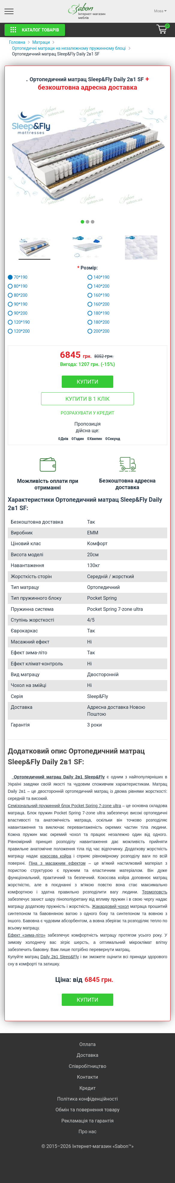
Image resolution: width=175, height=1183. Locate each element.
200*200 (98, 331)
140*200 (98, 286)
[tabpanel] (87, 154)
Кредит (87, 1088)
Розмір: (89, 268)
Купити (87, 382)
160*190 (98, 295)
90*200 (17, 313)
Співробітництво (87, 1066)
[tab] (82, 222)
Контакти (87, 1077)
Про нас (87, 1131)
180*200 (98, 322)
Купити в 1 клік (87, 399)
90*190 (17, 304)
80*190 (17, 286)
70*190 (17, 277)
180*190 (98, 313)
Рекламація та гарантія (87, 1121)
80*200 (17, 295)
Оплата (87, 1044)
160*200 (98, 304)
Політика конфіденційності (87, 1099)
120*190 (19, 322)
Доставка (87, 1055)
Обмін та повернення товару (87, 1110)
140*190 (98, 277)
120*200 (19, 331)
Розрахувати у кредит (87, 413)
